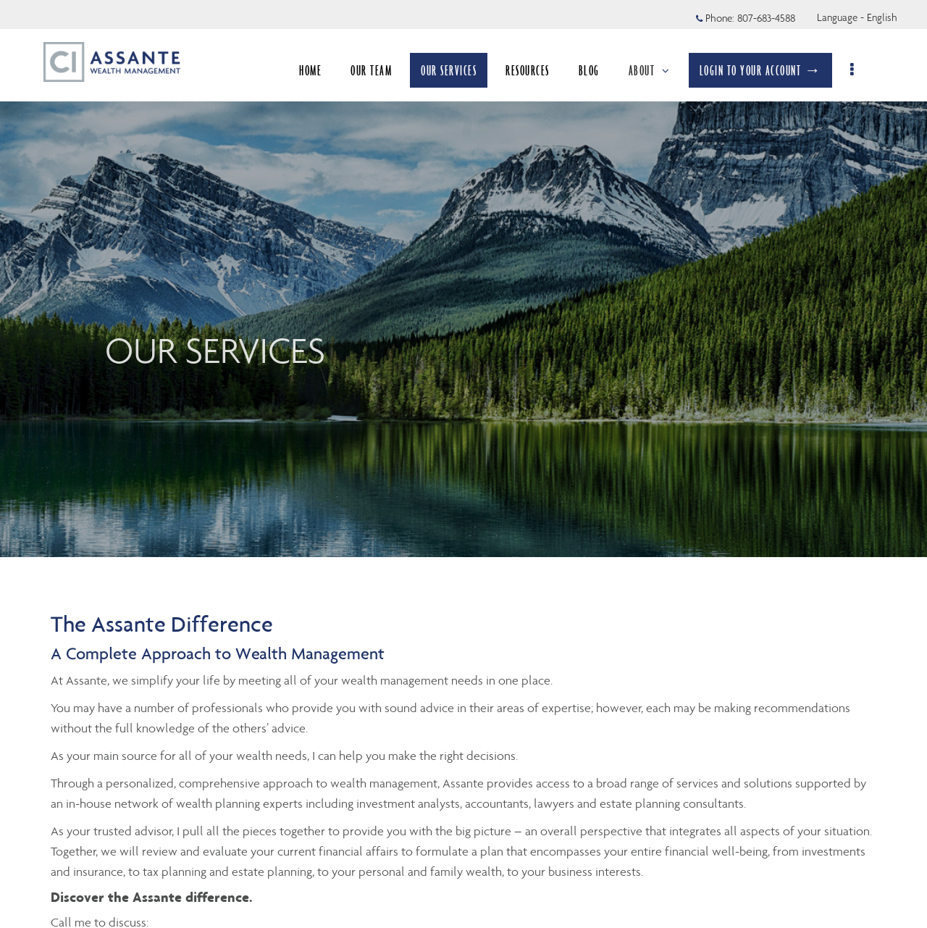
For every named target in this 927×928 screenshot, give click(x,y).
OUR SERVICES (456, 70)
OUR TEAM (378, 70)
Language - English (857, 17)
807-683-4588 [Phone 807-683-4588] (766, 18)
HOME (317, 70)
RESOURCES (535, 70)
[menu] (860, 70)
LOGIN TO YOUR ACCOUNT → (767, 70)
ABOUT (656, 70)
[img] (463, 278)
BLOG (595, 70)
